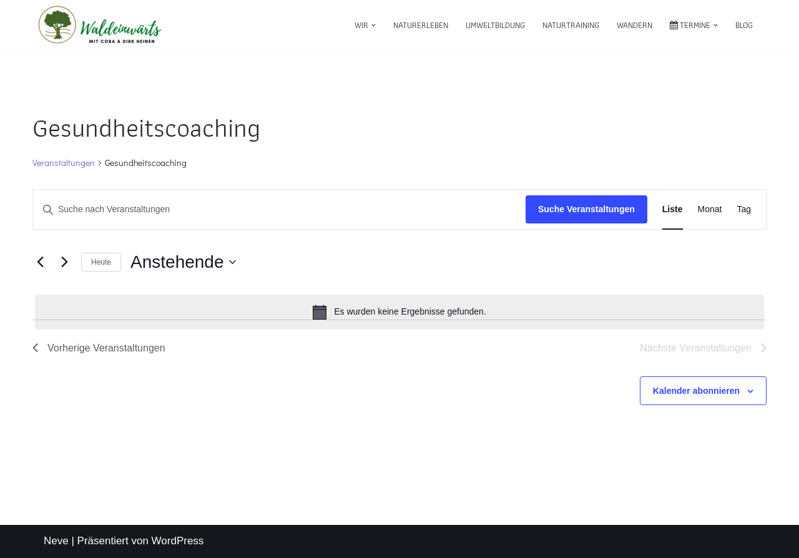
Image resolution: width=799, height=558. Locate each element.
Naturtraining (570, 25)
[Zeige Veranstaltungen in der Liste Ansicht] (672, 209)
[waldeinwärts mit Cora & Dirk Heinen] (99, 25)
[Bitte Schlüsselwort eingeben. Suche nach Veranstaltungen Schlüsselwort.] (279, 209)
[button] (373, 25)
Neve (56, 541)
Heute (101, 262)
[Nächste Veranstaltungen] (64, 262)
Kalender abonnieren (696, 391)
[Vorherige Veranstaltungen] (39, 262)
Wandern (634, 25)
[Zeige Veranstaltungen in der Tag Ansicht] (744, 209)
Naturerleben (420, 25)
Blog (744, 25)
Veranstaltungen (63, 163)
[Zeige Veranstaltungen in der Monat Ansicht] (710, 209)
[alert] (399, 312)
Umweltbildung (495, 25)
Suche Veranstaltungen (586, 209)
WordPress (178, 541)
